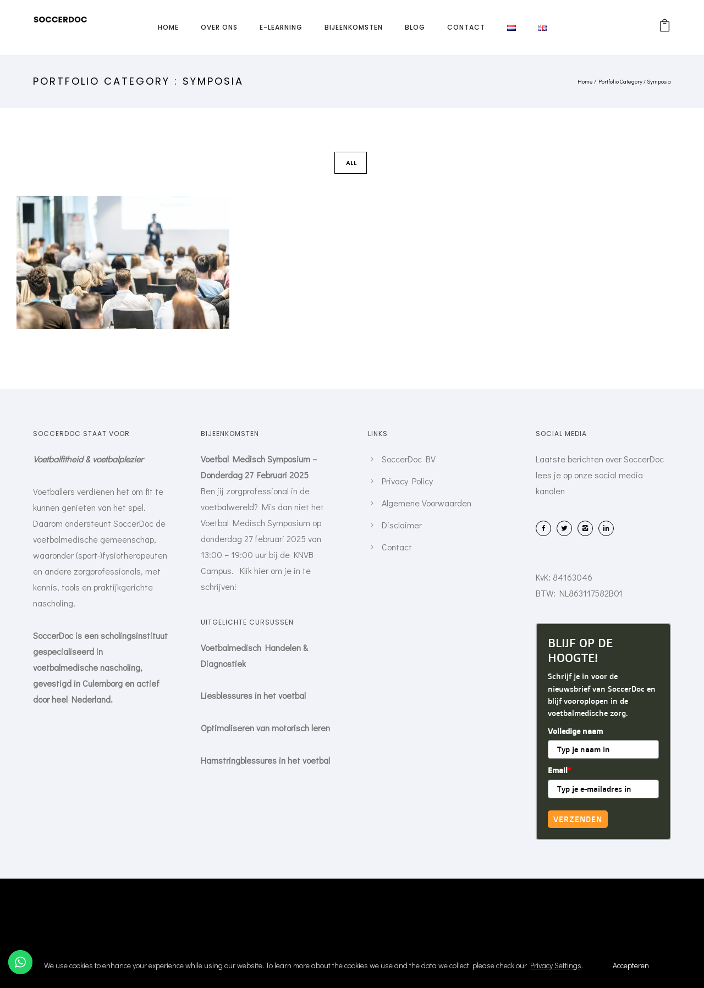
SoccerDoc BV (409, 459)
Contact (466, 27)
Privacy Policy (407, 481)
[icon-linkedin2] (608, 528)
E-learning (281, 27)
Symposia (659, 81)
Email (559, 770)
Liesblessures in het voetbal (253, 695)
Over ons (219, 27)
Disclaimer (402, 525)
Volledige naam (575, 731)
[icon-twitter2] (567, 528)
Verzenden (577, 819)
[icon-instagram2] (588, 528)
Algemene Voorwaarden (426, 503)
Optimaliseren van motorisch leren (265, 727)
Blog (415, 27)
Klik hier (254, 570)
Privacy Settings (555, 965)
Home (168, 27)
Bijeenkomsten (353, 27)
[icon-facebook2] (546, 528)
